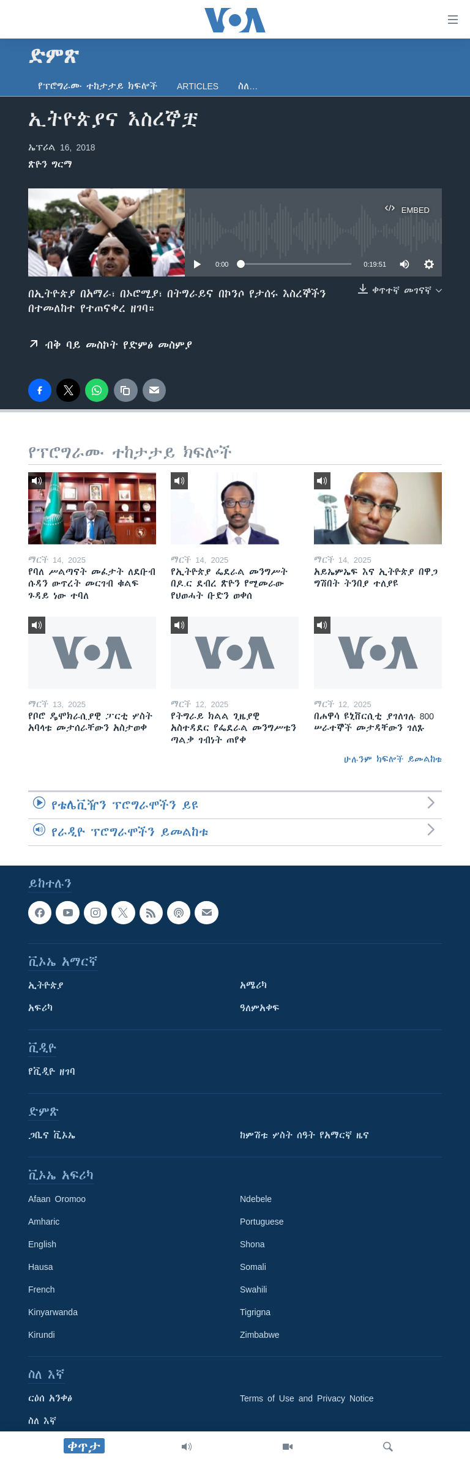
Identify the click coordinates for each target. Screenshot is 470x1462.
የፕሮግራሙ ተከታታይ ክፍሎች (97, 86)
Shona (252, 1244)
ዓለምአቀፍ (260, 1008)
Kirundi (41, 1334)
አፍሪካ (40, 1008)
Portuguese (262, 1221)
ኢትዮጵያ (46, 985)
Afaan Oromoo (57, 1198)
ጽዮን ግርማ (50, 164)
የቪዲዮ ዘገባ (51, 1071)
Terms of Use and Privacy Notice (307, 1398)
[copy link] (125, 390)
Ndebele (256, 1198)
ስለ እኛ (42, 1421)
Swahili (253, 1289)
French (41, 1289)
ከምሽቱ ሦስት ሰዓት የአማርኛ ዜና (304, 1135)
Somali (253, 1266)
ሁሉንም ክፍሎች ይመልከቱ (393, 759)
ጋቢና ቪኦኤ (51, 1135)
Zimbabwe (260, 1334)
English (42, 1244)
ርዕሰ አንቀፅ (50, 1398)
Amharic (43, 1221)
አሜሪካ (253, 985)
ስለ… (248, 86)
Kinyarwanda (53, 1312)
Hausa (40, 1266)
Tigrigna (255, 1312)
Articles (197, 86)
